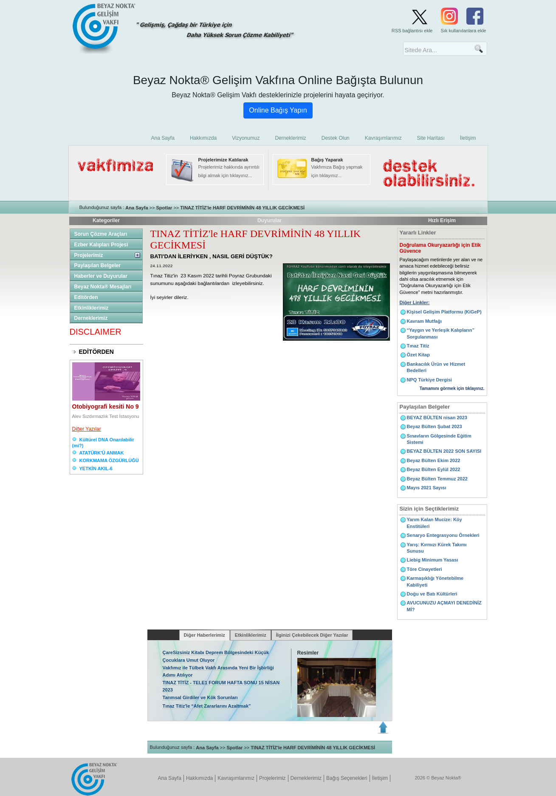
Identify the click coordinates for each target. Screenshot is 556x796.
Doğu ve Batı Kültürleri (432, 593)
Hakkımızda (199, 778)
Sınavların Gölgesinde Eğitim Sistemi (439, 439)
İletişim (380, 778)
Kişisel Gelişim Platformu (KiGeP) (444, 311)
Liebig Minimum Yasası (432, 559)
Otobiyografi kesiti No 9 (105, 406)
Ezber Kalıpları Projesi (101, 245)
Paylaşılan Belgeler (97, 265)
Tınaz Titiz (418, 345)
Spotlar (164, 207)
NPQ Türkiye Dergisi (429, 379)
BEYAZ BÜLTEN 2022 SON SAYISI (444, 451)
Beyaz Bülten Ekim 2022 (433, 460)
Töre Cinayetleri (424, 569)
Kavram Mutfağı (424, 321)
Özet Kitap (418, 354)
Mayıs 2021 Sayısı (426, 487)
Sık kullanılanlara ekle (463, 30)
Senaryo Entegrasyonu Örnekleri (443, 535)
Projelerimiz (88, 255)
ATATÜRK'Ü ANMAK (101, 452)
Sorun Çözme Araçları (100, 234)
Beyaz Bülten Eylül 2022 (433, 469)
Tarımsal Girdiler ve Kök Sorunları (200, 697)
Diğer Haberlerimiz (204, 635)
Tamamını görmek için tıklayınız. (452, 388)
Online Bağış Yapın (278, 110)
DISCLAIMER (95, 331)
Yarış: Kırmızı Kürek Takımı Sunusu (437, 547)
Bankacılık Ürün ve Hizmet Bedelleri (436, 367)
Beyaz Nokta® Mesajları (103, 287)
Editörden (86, 297)
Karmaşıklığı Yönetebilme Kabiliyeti (435, 581)
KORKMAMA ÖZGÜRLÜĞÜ (109, 460)
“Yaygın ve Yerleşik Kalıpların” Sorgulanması (440, 333)
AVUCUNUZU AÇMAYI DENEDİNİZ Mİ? (444, 606)
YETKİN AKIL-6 (96, 468)
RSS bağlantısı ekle (412, 30)
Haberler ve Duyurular (100, 276)
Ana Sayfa (136, 207)
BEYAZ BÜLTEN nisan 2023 (437, 417)
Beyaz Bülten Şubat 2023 (434, 426)
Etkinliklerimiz (91, 308)
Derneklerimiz (91, 318)
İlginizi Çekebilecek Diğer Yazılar (312, 635)
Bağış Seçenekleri (346, 778)
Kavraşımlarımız (235, 778)
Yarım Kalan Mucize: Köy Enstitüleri (434, 522)
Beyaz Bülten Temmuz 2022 (437, 478)
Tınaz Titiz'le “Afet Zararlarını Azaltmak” (207, 705)
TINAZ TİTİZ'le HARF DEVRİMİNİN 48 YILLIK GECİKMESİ (242, 207)
